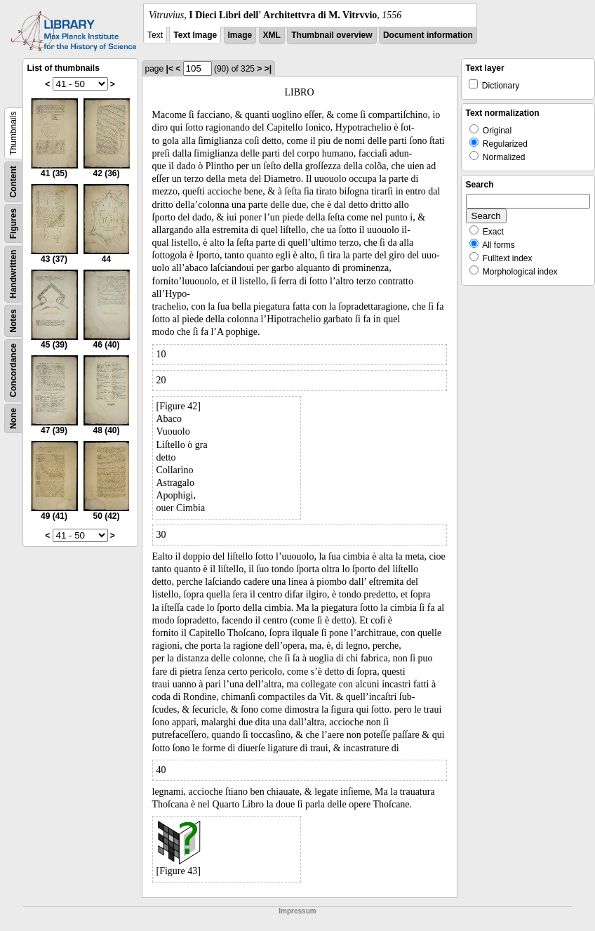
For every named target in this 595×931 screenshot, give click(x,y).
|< (169, 69)
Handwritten (13, 274)
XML (272, 35)
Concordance (13, 370)
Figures (13, 224)
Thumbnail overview (331, 35)
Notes (13, 320)
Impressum (297, 911)
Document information (428, 35)
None (13, 418)
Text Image (195, 35)
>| (268, 69)
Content (13, 181)
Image (240, 35)
